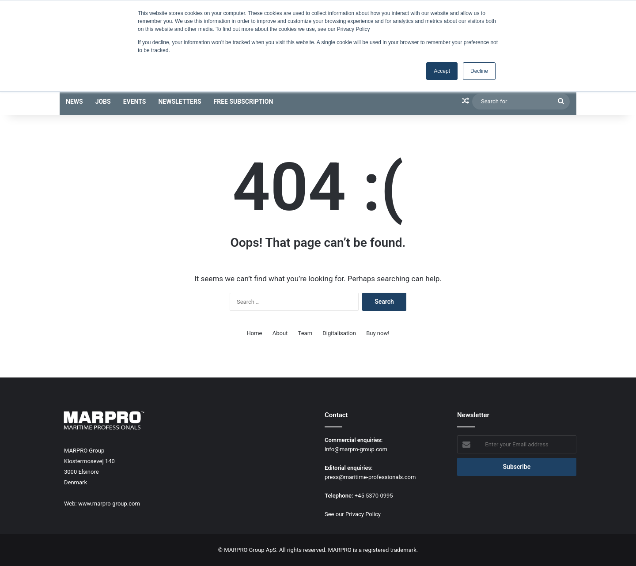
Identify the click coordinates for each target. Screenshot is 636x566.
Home (254, 333)
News (74, 101)
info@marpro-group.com (356, 449)
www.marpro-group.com (109, 503)
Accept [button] (442, 71)
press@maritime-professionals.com (370, 477)
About (280, 333)
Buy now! (377, 333)
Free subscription (243, 101)
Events (134, 101)
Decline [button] (479, 71)
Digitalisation (339, 333)
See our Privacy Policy (353, 514)
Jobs (103, 101)
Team (305, 333)
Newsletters (179, 101)
